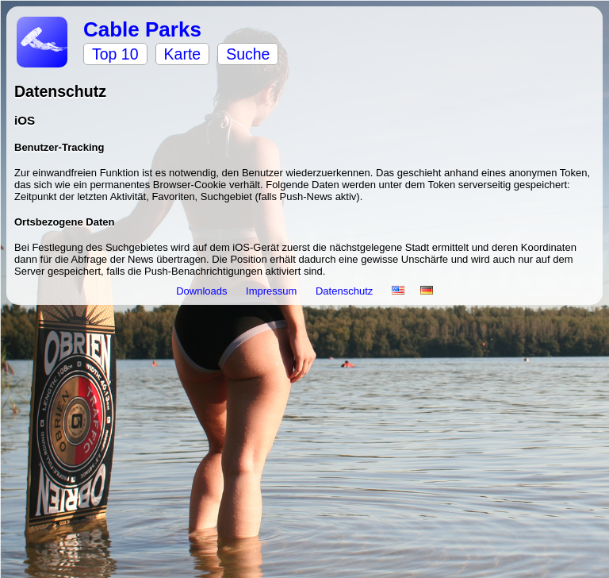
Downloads (203, 291)
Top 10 (115, 54)
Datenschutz (346, 291)
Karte (182, 54)
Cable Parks (142, 29)
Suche (248, 54)
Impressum (273, 291)
